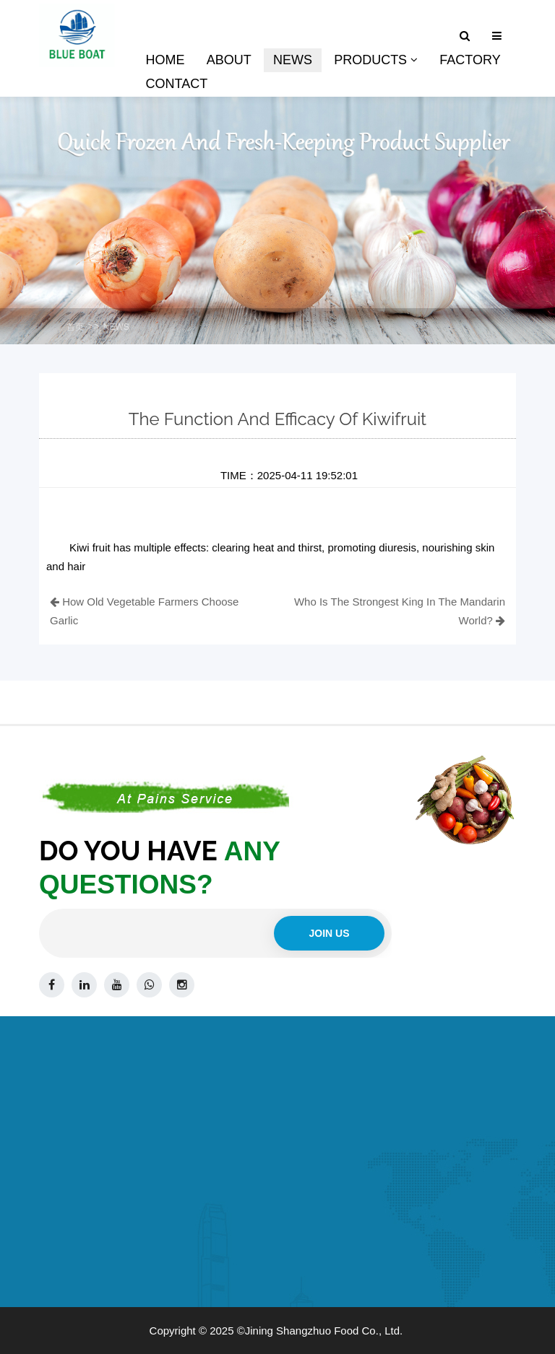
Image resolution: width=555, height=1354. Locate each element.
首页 (75, 327)
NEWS (116, 327)
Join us (329, 933)
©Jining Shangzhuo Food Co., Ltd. (320, 1330)
